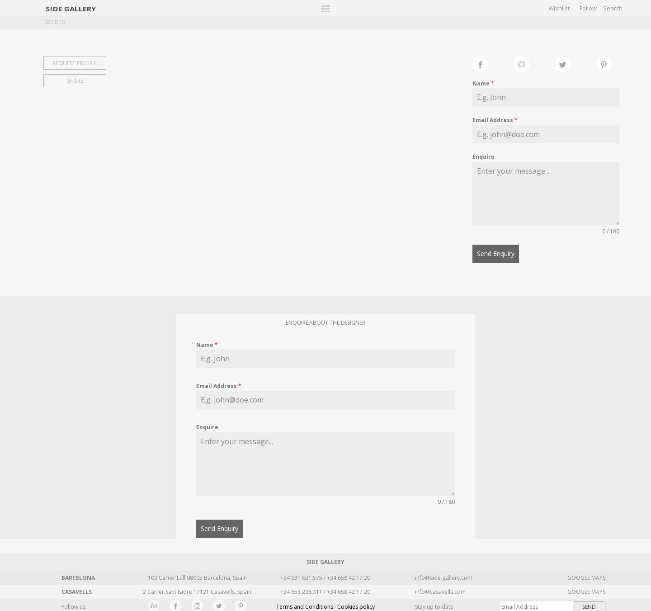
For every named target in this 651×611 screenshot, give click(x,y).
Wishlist (559, 8)
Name (483, 83)
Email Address (495, 120)
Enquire (483, 157)
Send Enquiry (495, 253)
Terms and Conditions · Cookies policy (325, 604)
